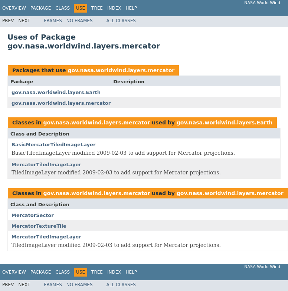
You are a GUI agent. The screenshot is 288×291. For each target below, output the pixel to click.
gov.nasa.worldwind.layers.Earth (56, 92)
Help (131, 8)
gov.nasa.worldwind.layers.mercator (121, 70)
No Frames (79, 20)
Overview (14, 8)
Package (40, 8)
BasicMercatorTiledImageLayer (53, 144)
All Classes (121, 20)
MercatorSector (33, 215)
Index (114, 8)
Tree (97, 8)
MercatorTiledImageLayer (46, 164)
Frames (53, 20)
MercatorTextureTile (39, 226)
